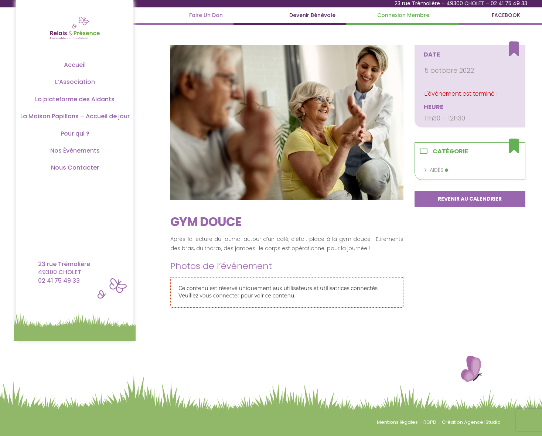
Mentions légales (398, 422)
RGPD (430, 422)
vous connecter (219, 295)
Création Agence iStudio (471, 422)
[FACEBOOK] (506, 15)
